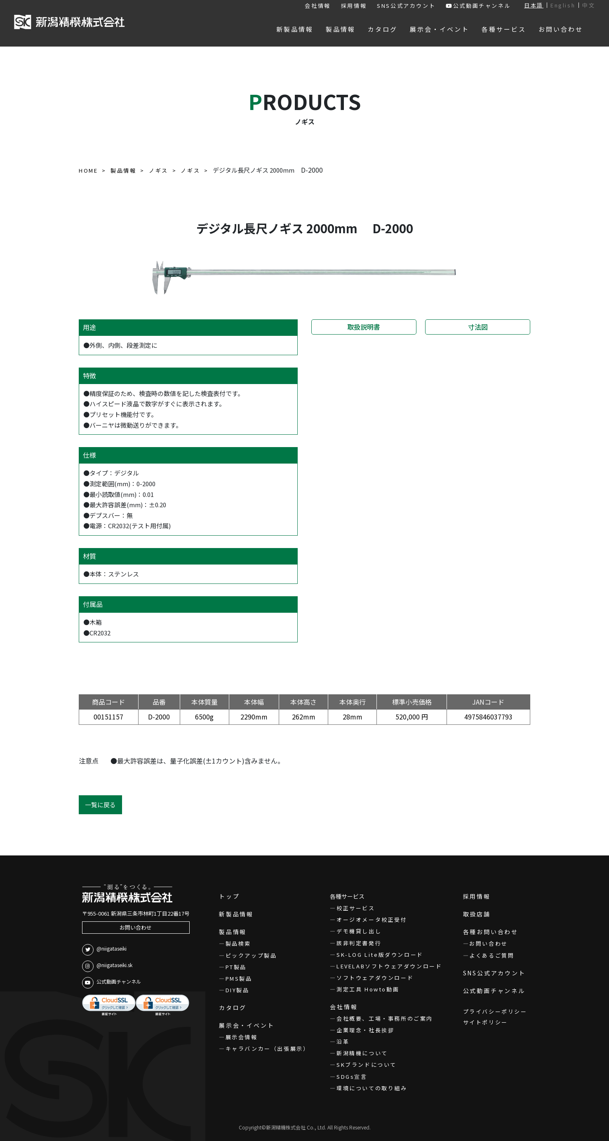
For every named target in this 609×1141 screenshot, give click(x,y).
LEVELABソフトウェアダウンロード (389, 966)
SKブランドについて (366, 1064)
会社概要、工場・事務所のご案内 (384, 1018)
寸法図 (478, 327)
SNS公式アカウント (406, 5)
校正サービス (355, 908)
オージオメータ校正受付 (371, 919)
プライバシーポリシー (495, 1011)
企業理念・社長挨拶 (365, 1030)
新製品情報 (236, 914)
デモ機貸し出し (358, 931)
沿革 (342, 1041)
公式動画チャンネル (478, 5)
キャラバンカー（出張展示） (268, 1048)
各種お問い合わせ (490, 932)
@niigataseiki (104, 950)
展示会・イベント (246, 1025)
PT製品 (236, 967)
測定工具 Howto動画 (367, 989)
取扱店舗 (477, 914)
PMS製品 (239, 978)
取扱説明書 (363, 327)
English (562, 5)
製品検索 (238, 943)
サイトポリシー (485, 1022)
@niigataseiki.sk (107, 966)
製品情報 (233, 932)
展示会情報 (242, 1037)
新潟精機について (362, 1053)
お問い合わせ (136, 927)
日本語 (533, 5)
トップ (229, 896)
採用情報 (354, 5)
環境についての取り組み (371, 1088)
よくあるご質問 (491, 955)
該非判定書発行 (358, 943)
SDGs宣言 (351, 1076)
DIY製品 (237, 990)
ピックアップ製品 (251, 955)
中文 (588, 5)
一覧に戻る (100, 804)
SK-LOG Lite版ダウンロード (379, 954)
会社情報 (317, 5)
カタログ (233, 1007)
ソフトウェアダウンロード (375, 978)
